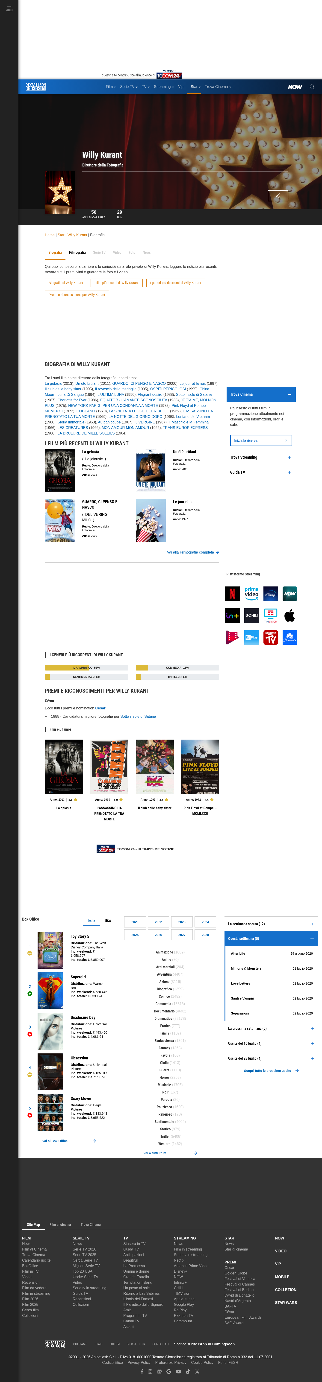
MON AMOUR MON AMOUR (125, 428)
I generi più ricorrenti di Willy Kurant (175, 283)
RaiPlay (180, 1310)
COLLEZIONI (286, 1290)
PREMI (230, 1262)
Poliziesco (164, 1107)
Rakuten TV (183, 1316)
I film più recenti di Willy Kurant (117, 283)
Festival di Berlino (239, 1290)
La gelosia (53, 383)
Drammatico (163, 1018)
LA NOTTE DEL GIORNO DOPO (135, 417)
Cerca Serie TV (85, 1260)
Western (164, 1144)
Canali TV (131, 1321)
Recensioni (31, 1282)
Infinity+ (180, 1282)
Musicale (164, 1085)
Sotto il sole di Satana (194, 395)
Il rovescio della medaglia (115, 389)
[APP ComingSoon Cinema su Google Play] (283, 1344)
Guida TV (80, 1293)
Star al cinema (236, 1249)
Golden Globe (236, 1273)
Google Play (184, 1304)
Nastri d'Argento (238, 1301)
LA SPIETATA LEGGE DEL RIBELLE (139, 411)
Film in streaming (36, 1293)
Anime (166, 959)
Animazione (164, 952)
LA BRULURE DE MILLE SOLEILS (86, 433)
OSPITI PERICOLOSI (168, 389)
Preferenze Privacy (170, 1363)
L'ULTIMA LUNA (110, 395)
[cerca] (312, 86)
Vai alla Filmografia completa (193, 552)
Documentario (164, 1011)
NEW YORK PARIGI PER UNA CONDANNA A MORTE (113, 406)
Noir (165, 1092)
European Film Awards (243, 1317)
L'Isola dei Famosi (138, 1299)
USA (108, 921)
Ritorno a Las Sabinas (141, 1293)
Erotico (165, 1026)
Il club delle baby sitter (63, 389)
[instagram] (150, 1372)
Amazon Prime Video (191, 1266)
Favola (165, 1055)
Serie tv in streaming (89, 1288)
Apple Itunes (184, 1299)
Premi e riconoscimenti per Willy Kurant (77, 295)
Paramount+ (184, 1321)
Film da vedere (34, 1288)
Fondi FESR (228, 1363)
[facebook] (142, 1372)
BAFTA (230, 1306)
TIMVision (182, 1293)
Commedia (163, 1004)
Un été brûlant (87, 383)
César (229, 1312)
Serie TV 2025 (84, 1255)
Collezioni (30, 1316)
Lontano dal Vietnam (193, 417)
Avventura (164, 974)
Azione (164, 982)
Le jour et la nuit (193, 383)
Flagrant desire (150, 395)
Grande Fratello (136, 1277)
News (26, 1244)
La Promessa (134, 1266)
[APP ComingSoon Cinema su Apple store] (251, 1344)
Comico (164, 996)
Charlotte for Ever (72, 400)
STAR (229, 1238)
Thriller (164, 1136)
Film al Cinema (34, 1249)
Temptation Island (137, 1282)
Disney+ (180, 1271)
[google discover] (169, 1372)
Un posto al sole (136, 1288)
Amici (127, 1310)
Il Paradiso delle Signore (143, 1304)
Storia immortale (71, 422)
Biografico (164, 989)
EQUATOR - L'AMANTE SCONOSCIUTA (133, 400)
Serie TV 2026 (84, 1249)
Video (27, 1277)
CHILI (178, 1288)
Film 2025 (30, 1304)
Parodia (166, 1099)
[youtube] (178, 1372)
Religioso (165, 1114)
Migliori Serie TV (86, 1266)
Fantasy (164, 1048)
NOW (178, 1277)
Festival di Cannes (240, 1284)
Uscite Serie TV (85, 1277)
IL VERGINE (144, 422)
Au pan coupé (109, 422)
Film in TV (30, 1271)
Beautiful (130, 1260)
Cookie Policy (202, 1363)
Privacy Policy (139, 1363)
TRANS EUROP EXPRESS (185, 428)
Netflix (179, 1260)
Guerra (164, 1070)
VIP (278, 1264)
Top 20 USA (82, 1271)
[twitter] (197, 1372)
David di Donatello (239, 1295)
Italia (91, 921)
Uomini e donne (136, 1271)
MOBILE (282, 1277)
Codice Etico (112, 1363)
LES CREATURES (73, 428)
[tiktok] (188, 1372)
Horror (164, 1077)
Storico (165, 1129)
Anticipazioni (133, 1255)
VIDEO (281, 1251)
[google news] (159, 1372)
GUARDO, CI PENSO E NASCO (139, 383)
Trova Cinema (33, 1255)
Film (119, 214)
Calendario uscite (36, 1260)
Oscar (229, 1268)
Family (164, 1033)
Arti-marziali (165, 967)
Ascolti (128, 1327)
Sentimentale (164, 1122)
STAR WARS (286, 1303)
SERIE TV (81, 1238)
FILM (26, 1238)
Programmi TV (135, 1316)
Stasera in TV (134, 1244)
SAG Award (234, 1323)
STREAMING (185, 1238)
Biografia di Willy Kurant (66, 283)
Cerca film (30, 1310)
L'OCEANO (85, 411)
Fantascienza (164, 1040)
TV (125, 1238)
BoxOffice (30, 1266)
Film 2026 (30, 1299)
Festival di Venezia (240, 1279)
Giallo (164, 1063)
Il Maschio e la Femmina (189, 422)
